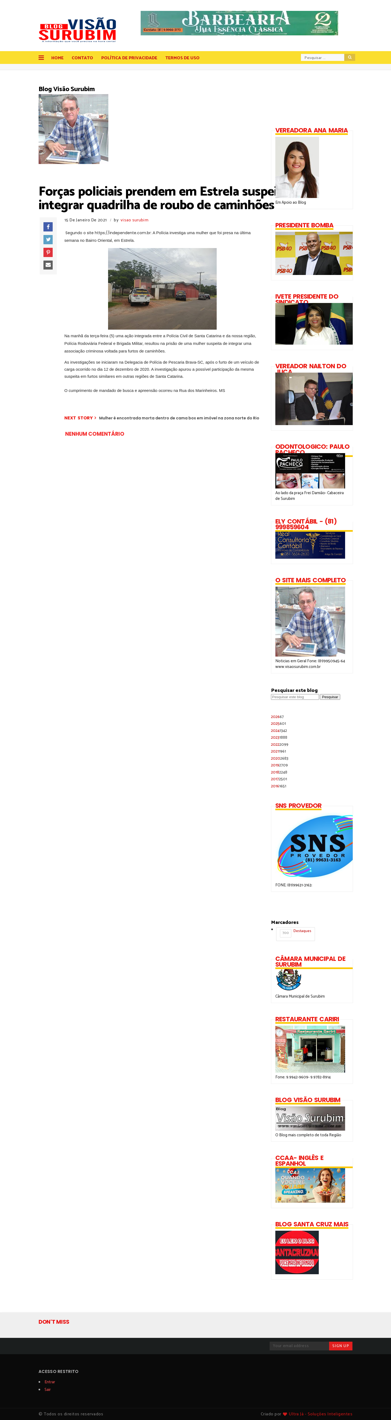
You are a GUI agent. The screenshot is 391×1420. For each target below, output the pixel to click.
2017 (279, 779)
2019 (279, 765)
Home (57, 58)
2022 (279, 744)
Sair (48, 1389)
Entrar (50, 1382)
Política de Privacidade (129, 58)
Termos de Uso (182, 58)
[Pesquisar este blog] (295, 697)
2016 (278, 786)
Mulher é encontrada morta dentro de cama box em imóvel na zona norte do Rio (179, 418)
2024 (279, 730)
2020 (279, 758)
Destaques (295, 933)
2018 (279, 772)
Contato (82, 58)
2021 (278, 751)
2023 (279, 737)
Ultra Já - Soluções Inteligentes (320, 1414)
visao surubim (134, 220)
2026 (277, 716)
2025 (278, 723)
